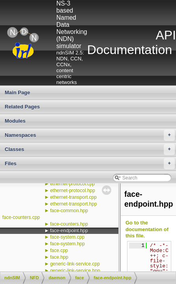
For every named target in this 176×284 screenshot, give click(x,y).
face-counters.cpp (21, 217)
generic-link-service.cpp (75, 264)
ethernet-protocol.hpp (72, 190)
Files (90, 163)
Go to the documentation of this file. (147, 229)
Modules (15, 121)
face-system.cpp (67, 237)
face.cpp (59, 250)
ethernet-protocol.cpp (72, 184)
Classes (90, 149)
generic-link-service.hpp (75, 270)
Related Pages (22, 107)
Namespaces (90, 135)
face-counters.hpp (69, 224)
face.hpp (59, 257)
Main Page (17, 92)
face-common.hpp (69, 210)
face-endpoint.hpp (69, 231)
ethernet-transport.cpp (73, 197)
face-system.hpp (67, 244)
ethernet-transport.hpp (73, 204)
